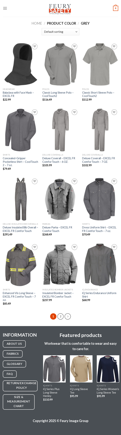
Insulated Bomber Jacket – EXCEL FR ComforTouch (58, 294)
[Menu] (5, 8)
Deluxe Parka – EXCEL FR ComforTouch (57, 229)
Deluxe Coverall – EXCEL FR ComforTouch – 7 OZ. (98, 160)
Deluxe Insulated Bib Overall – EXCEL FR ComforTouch (20, 229)
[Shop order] (60, 31)
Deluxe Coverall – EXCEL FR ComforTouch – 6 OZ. (58, 160)
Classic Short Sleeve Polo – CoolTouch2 (98, 94)
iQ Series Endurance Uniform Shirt (99, 294)
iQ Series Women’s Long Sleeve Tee (108, 390)
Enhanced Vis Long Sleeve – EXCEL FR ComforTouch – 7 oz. (19, 296)
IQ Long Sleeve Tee (79, 390)
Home (36, 23)
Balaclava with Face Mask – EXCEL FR (18, 94)
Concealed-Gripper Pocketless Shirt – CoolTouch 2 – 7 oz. (20, 162)
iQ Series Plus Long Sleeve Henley (51, 392)
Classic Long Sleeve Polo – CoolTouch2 (58, 94)
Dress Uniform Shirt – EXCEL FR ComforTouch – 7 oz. (99, 229)
